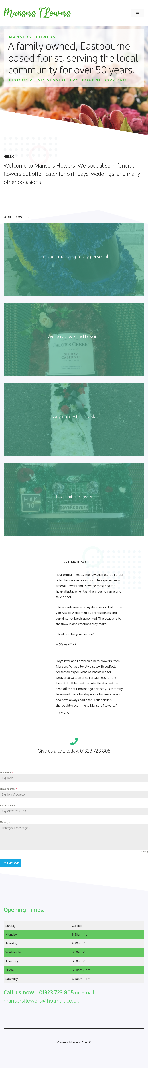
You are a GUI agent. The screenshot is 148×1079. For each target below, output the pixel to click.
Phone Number (8, 805)
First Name (6, 772)
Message (5, 822)
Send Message (10, 862)
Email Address (8, 789)
